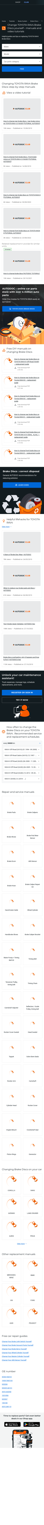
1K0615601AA (7, 1380)
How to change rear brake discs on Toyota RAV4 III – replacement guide (26, 380)
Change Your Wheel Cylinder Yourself (15, 1352)
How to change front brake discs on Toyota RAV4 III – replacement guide (27, 398)
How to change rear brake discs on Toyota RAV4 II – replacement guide (27, 415)
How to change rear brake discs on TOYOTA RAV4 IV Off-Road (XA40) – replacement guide (26, 361)
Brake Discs (34, 21)
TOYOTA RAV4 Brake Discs (23, 309)
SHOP (17, 2)
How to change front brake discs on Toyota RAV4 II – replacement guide (27, 451)
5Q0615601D (7, 1377)
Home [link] (4, 21)
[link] (22, 114)
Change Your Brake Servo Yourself (14, 1349)
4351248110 (6, 1406)
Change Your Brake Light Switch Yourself (17, 1341)
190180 (5, 1403)
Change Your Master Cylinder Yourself (15, 1356)
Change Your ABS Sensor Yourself (14, 1360)
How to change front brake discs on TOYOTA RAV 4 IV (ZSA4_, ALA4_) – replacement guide (27, 434)
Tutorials (12, 21)
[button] (22, 743)
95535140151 (7, 1388)
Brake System (22, 21)
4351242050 (6, 1392)
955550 (5, 1384)
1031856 (5, 1395)
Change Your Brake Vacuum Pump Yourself (17, 1345)
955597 (5, 1399)
